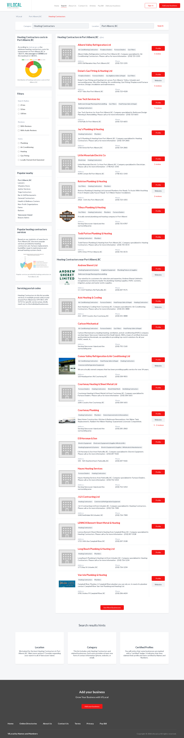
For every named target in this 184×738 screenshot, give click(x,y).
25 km (22, 105)
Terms (78, 723)
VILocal (19, 16)
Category (27, 26)
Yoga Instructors (24, 192)
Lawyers (21, 183)
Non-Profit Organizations (28, 204)
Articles (93, 6)
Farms (20, 207)
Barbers (21, 210)
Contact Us (83, 6)
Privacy (90, 723)
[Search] (160, 25)
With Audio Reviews (28, 130)
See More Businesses (112, 607)
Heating (23, 151)
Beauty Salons (23, 217)
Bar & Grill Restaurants (27, 195)
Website (158, 80)
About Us (72, 6)
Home (56, 6)
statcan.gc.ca (34, 47)
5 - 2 (158, 425)
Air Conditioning (26, 147)
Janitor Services (24, 189)
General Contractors (26, 198)
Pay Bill (100, 6)
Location (95, 26)
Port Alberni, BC (35, 16)
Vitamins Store (24, 186)
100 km (23, 113)
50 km (22, 109)
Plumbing (24, 143)
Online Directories (28, 723)
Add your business (113, 6)
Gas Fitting (24, 156)
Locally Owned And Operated (32, 160)
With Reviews (26, 126)
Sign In (150, 5)
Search (64, 6)
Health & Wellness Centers (29, 201)
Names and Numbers (28, 733)
